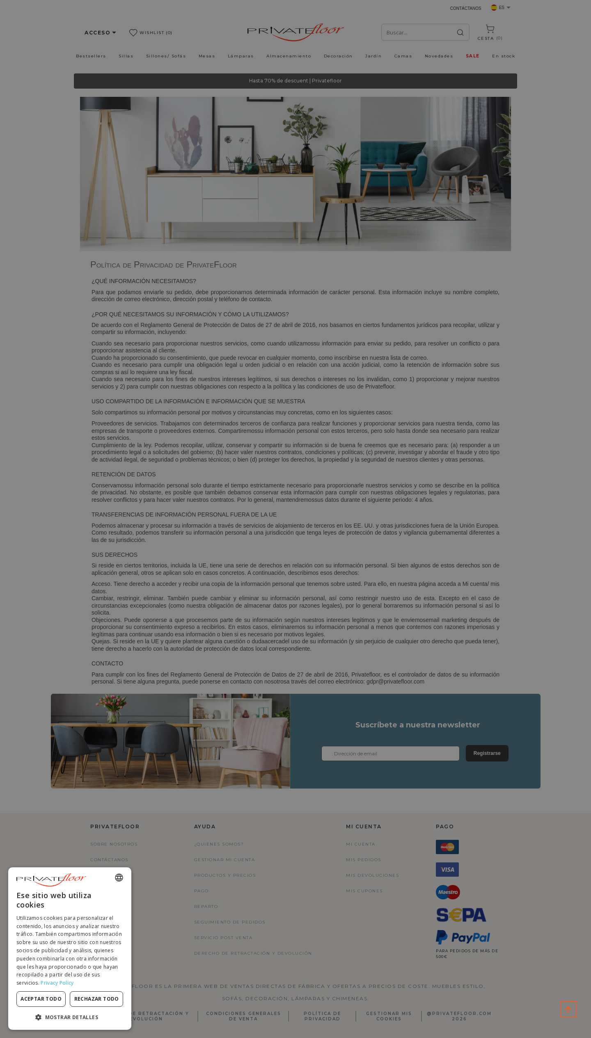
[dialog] (69, 948)
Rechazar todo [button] (96, 998)
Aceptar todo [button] (41, 998)
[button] (69, 1017)
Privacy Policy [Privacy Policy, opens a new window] (57, 982)
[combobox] (119, 877)
